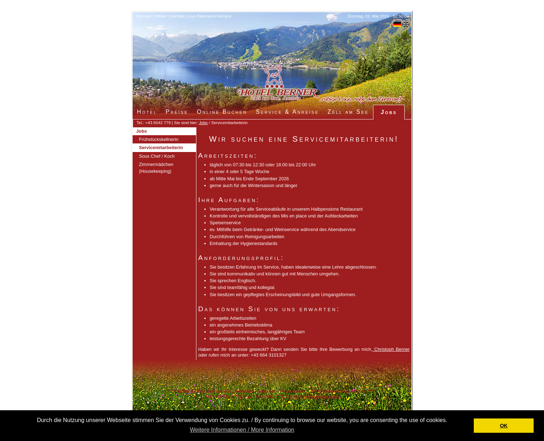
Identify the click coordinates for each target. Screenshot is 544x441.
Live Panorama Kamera (209, 16)
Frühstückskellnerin (158, 139)
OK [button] (504, 425)
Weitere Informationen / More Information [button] (242, 430)
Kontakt (178, 16)
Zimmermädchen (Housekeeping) (156, 168)
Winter (161, 16)
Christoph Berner (391, 349)
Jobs (203, 123)
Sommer (144, 16)
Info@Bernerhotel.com (314, 396)
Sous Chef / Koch (157, 156)
